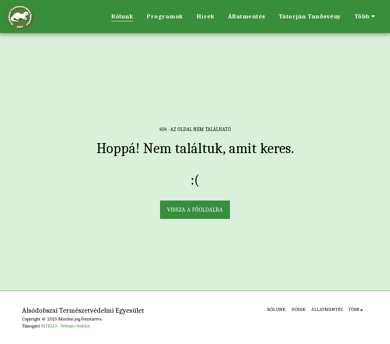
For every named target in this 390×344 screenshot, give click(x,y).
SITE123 (49, 326)
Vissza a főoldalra (195, 209)
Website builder (75, 326)
